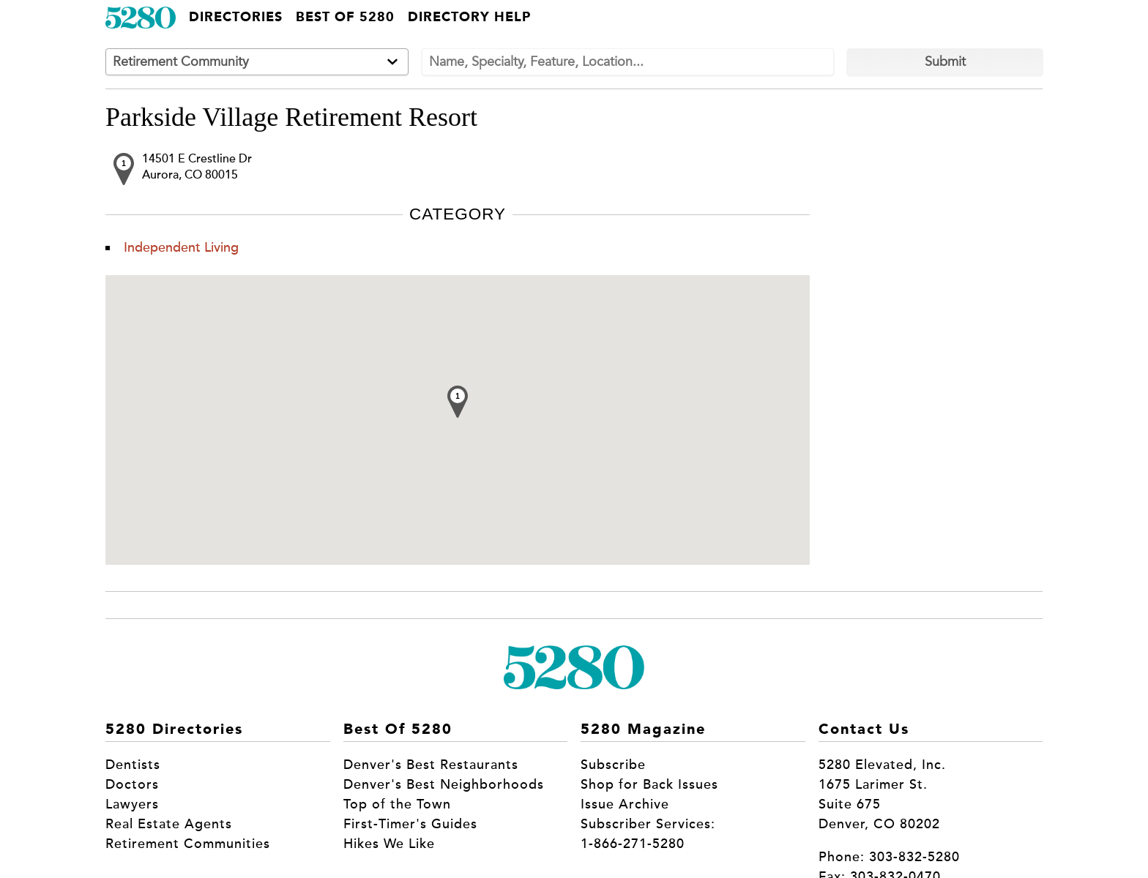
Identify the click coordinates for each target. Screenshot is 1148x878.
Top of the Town (397, 804)
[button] (457, 401)
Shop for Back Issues (649, 784)
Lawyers (132, 804)
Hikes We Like (389, 844)
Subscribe (613, 765)
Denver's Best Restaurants (430, 765)
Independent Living (181, 247)
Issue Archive (625, 804)
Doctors (132, 784)
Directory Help (469, 17)
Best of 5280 (345, 17)
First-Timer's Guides (410, 824)
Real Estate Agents (168, 824)
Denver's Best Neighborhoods (443, 784)
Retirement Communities (187, 844)
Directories (236, 17)
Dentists (132, 765)
